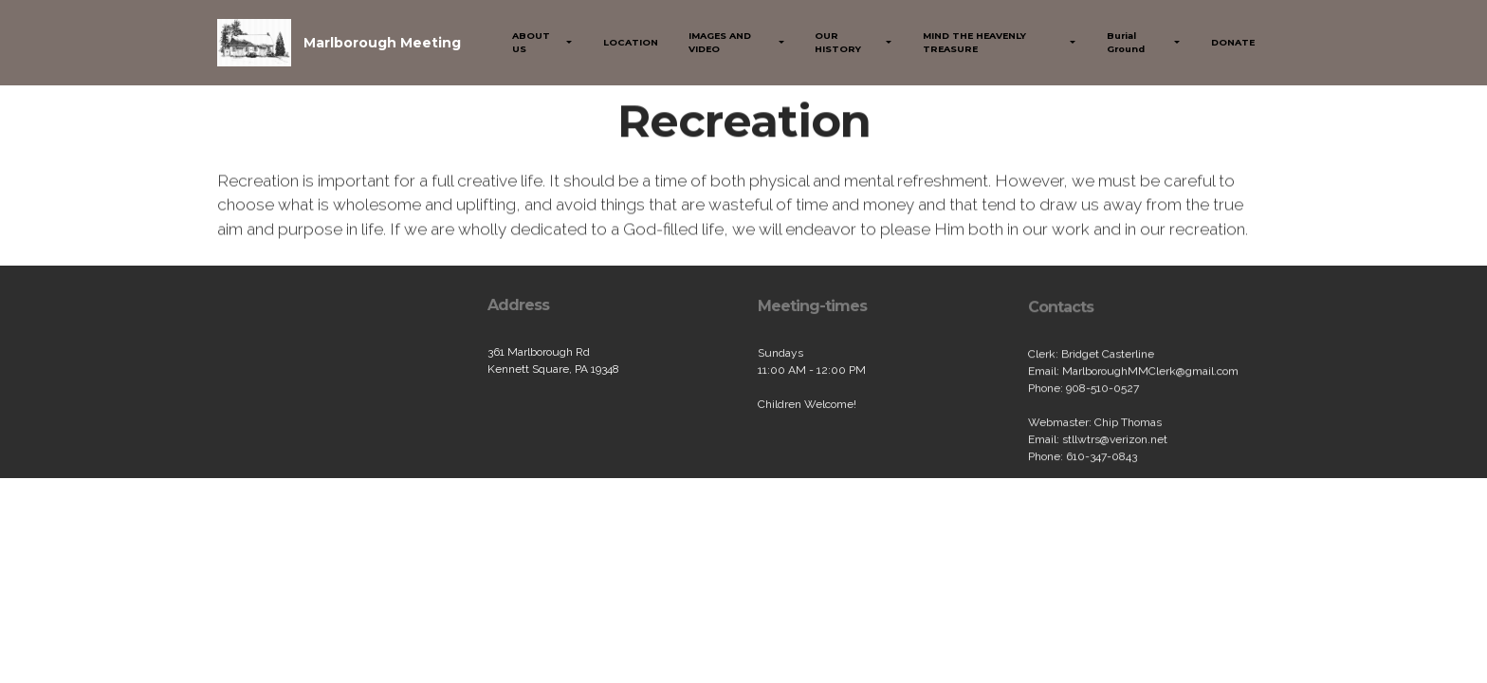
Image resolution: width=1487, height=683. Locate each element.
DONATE (1233, 42)
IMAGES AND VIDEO (719, 42)
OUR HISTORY (838, 42)
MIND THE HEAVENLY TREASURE (974, 42)
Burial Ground (1126, 42)
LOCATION (630, 42)
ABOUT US (531, 42)
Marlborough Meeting (382, 42)
